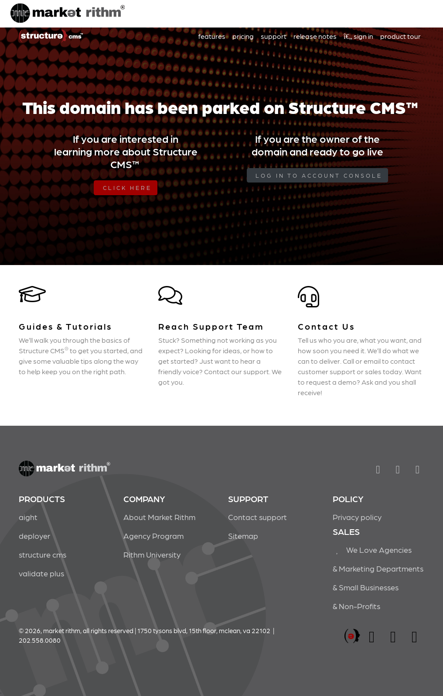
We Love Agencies (372, 549)
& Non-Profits (356, 605)
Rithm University (152, 554)
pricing (243, 36)
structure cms (42, 554)
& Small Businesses (366, 587)
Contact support (257, 516)
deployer (34, 535)
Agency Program (153, 535)
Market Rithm (67, 14)
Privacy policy (357, 516)
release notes (315, 36)
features (211, 36)
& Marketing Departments (378, 568)
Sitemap (243, 535)
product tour (400, 36)
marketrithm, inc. (352, 636)
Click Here (127, 187)
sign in (358, 36)
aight (28, 516)
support (273, 36)
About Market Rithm (159, 516)
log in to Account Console (319, 175)
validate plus (41, 573)
